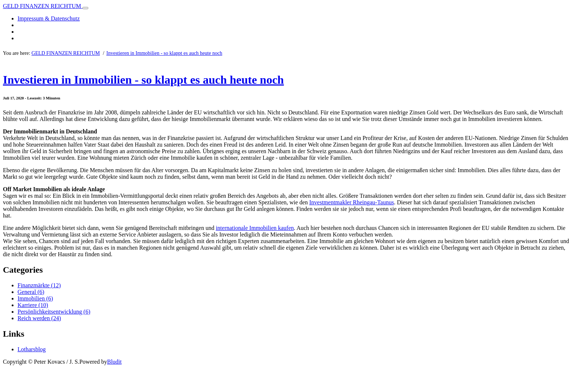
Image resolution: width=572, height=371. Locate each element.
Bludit (114, 362)
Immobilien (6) (35, 298)
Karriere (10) (33, 305)
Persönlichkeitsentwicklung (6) (54, 311)
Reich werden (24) (39, 318)
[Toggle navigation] (85, 8)
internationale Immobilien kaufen (255, 228)
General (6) (31, 292)
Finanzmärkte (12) (39, 285)
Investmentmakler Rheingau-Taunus (351, 202)
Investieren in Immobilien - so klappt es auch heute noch (165, 53)
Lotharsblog (32, 349)
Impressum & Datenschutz (49, 18)
